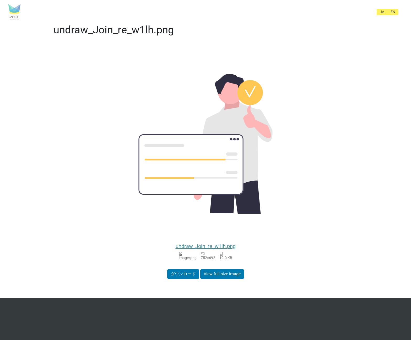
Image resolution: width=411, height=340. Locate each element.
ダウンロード (183, 273)
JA (382, 12)
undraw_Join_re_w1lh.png (206, 246)
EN (393, 12)
